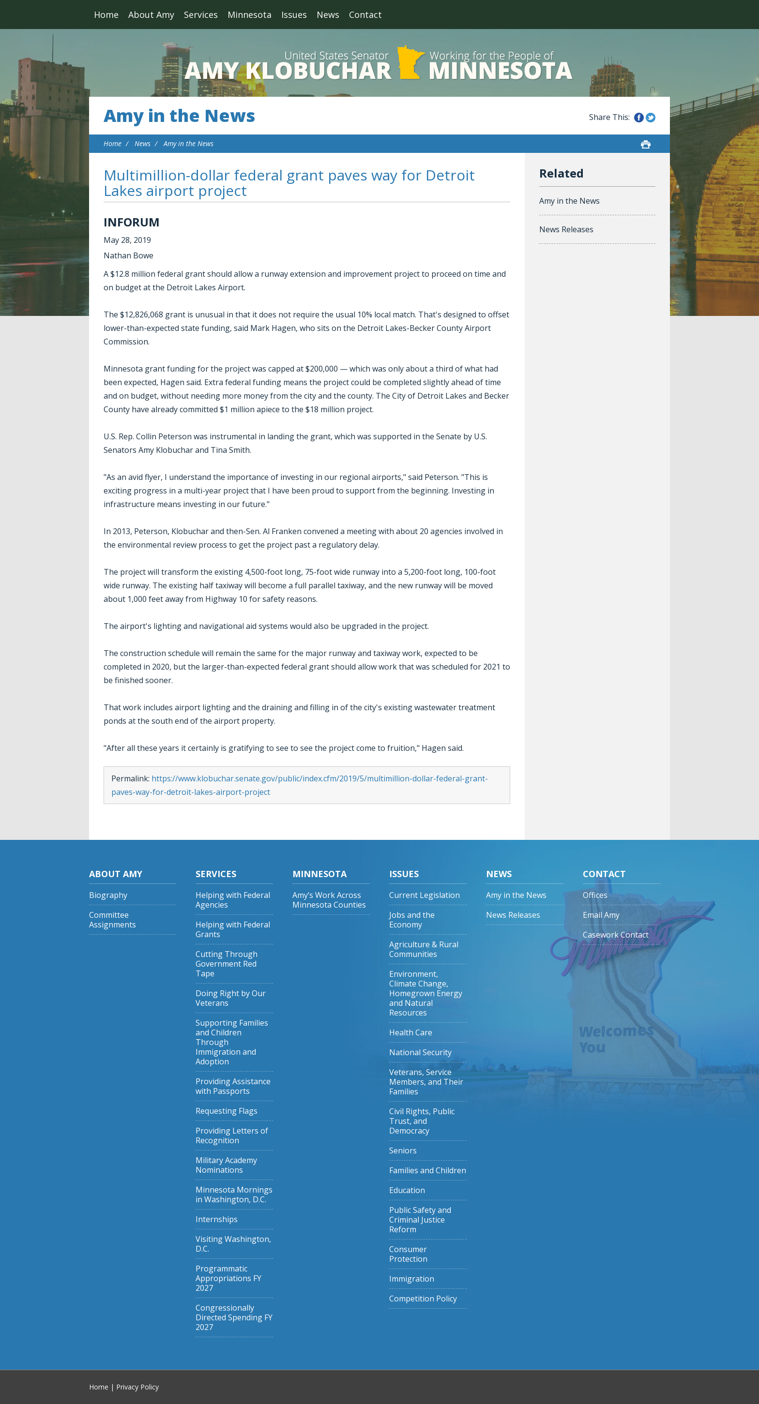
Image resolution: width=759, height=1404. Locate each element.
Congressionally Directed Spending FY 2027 (234, 1317)
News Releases (566, 229)
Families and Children (427, 1170)
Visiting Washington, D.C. (233, 1244)
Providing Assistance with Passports (233, 1086)
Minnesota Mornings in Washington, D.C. (234, 1195)
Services (201, 14)
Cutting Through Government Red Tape (227, 964)
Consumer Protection (408, 1254)
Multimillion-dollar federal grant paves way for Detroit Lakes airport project (289, 182)
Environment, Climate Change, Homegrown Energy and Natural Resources (425, 993)
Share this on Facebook (639, 117)
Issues (294, 14)
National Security (420, 1052)
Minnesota (250, 14)
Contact (365, 14)
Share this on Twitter (650, 117)
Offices (595, 895)
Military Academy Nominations (226, 1165)
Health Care (410, 1033)
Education (407, 1190)
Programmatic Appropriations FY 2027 (228, 1278)
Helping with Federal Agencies (233, 900)
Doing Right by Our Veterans (231, 998)
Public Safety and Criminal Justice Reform (420, 1220)
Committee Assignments (112, 920)
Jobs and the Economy (412, 920)
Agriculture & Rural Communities (423, 949)
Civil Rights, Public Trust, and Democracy (422, 1121)
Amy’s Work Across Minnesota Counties (329, 900)
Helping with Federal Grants (233, 930)
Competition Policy (423, 1299)
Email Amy (601, 915)
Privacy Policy (137, 1386)
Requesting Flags (227, 1111)
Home (106, 14)
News (328, 14)
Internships (217, 1219)
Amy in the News (179, 115)
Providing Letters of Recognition (232, 1136)
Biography (108, 895)
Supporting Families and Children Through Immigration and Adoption (232, 1042)
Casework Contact (616, 935)
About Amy (151, 14)
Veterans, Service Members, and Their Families (426, 1082)
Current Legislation (424, 895)
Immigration (411, 1279)
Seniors (403, 1151)
